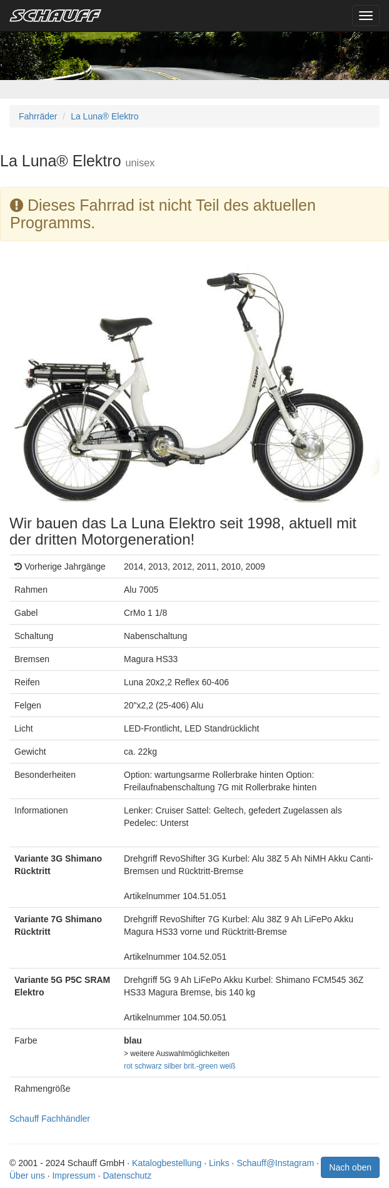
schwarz (148, 1066)
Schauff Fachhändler (49, 1119)
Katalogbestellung (166, 1163)
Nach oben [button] (350, 1167)
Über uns (27, 1175)
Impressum (73, 1175)
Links (219, 1163)
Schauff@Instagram (275, 1163)
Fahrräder (38, 116)
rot (128, 1066)
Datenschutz (127, 1175)
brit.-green (201, 1066)
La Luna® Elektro (104, 116)
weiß (227, 1066)
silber (172, 1066)
